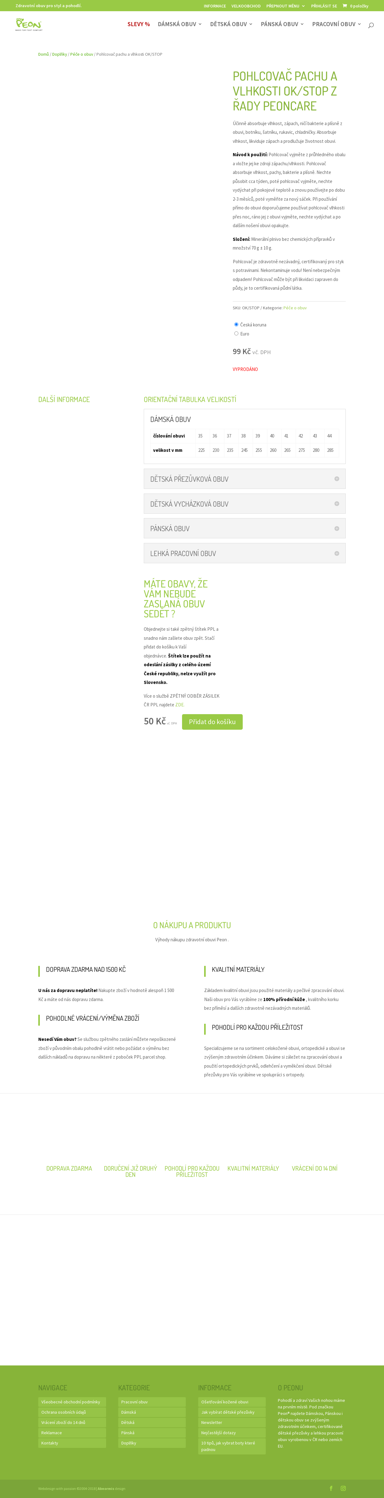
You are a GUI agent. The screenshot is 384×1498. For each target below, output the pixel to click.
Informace (215, 6)
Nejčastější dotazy (218, 1432)
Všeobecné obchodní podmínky (70, 1402)
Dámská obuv (177, 25)
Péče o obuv (81, 54)
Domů (43, 54)
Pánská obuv (279, 25)
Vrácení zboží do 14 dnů (63, 1422)
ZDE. (180, 705)
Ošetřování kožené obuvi (224, 1402)
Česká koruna (253, 325)
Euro (244, 334)
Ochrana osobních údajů (63, 1412)
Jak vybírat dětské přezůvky (228, 1412)
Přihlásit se (324, 6)
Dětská (127, 1422)
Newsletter (211, 1422)
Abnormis (106, 1488)
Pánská (127, 1432)
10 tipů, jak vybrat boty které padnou (228, 1446)
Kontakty (49, 1443)
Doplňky (59, 54)
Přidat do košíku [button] (212, 721)
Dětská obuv (228, 25)
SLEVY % (139, 25)
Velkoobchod (246, 6)
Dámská (128, 1412)
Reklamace (51, 1432)
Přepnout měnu (282, 6)
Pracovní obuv (333, 25)
